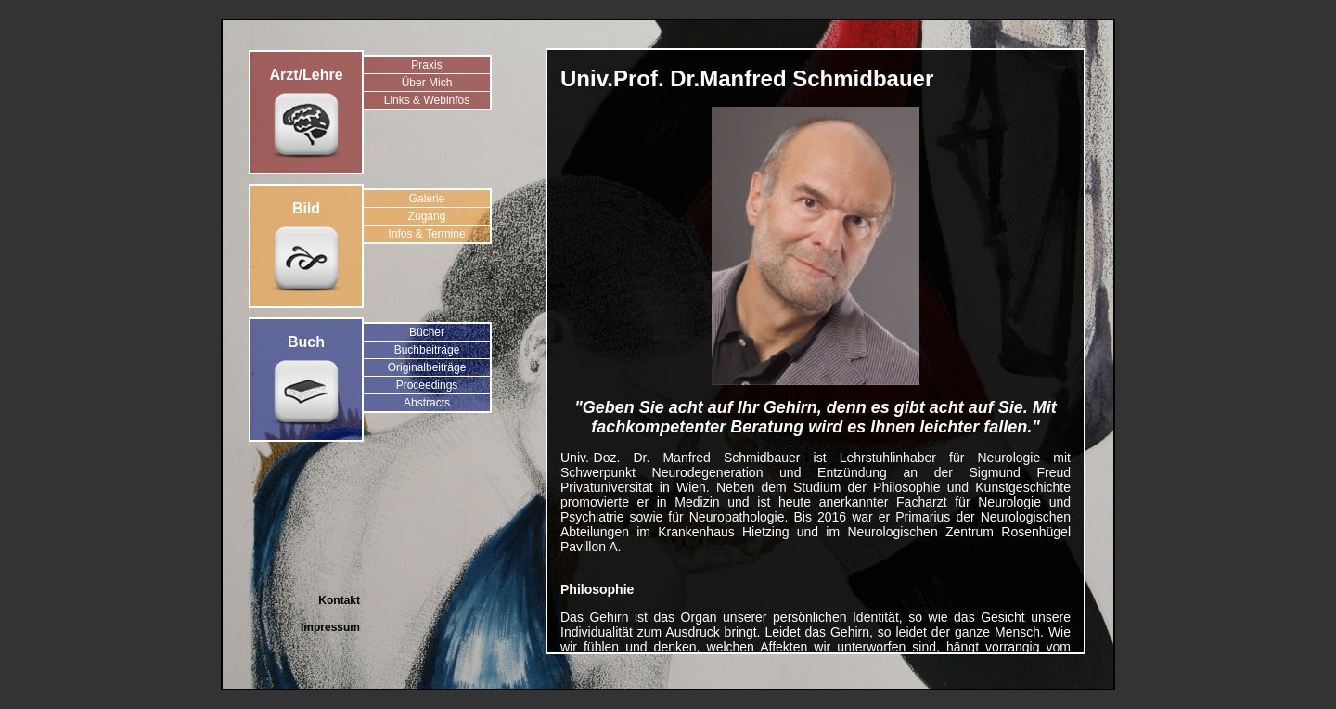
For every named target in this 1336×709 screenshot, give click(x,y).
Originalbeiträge (427, 367)
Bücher (426, 332)
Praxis (426, 64)
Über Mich (427, 82)
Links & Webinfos (427, 100)
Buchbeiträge (427, 349)
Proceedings (427, 385)
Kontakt (339, 600)
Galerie (427, 198)
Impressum (330, 627)
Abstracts (427, 402)
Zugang (427, 216)
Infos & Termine (426, 233)
